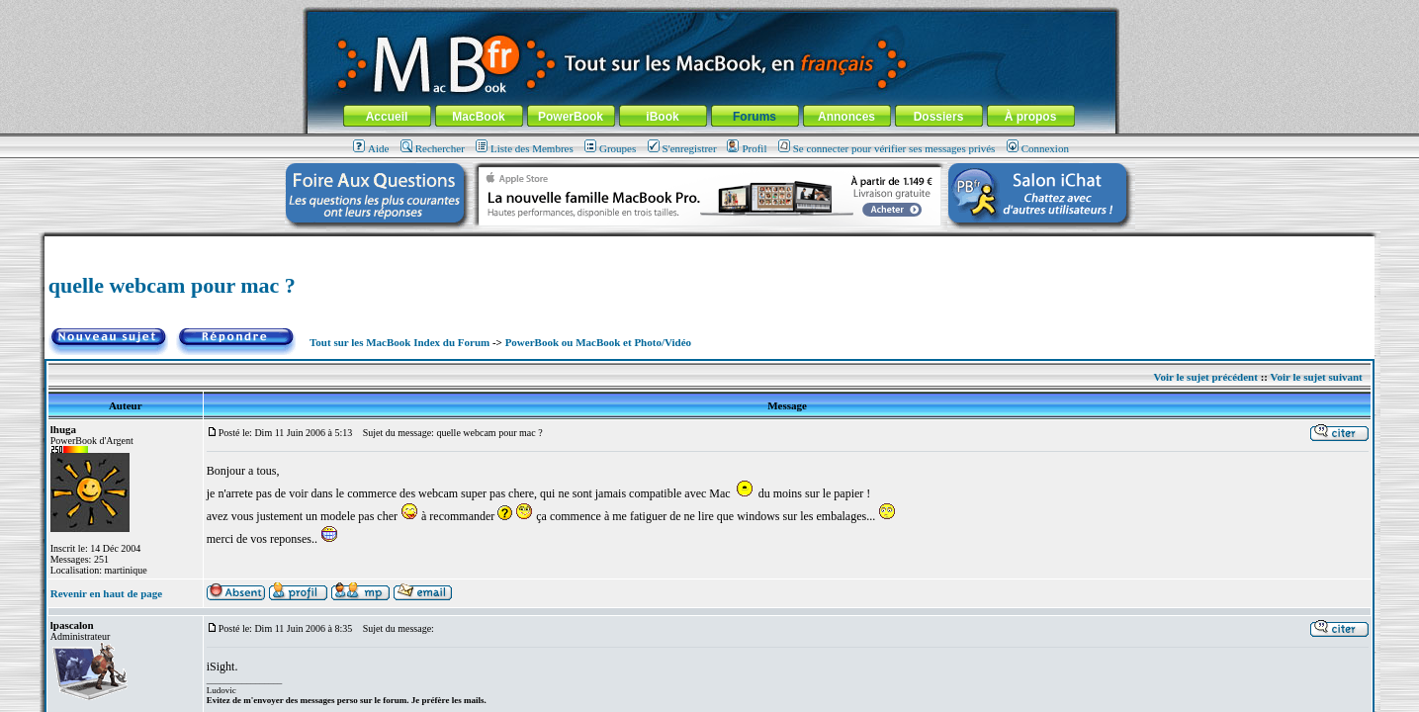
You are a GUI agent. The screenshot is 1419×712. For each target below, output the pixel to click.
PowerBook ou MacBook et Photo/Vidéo (598, 342)
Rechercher (432, 148)
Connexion (1038, 148)
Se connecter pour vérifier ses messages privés (887, 148)
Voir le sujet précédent (1206, 377)
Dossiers (939, 117)
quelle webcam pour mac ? (172, 285)
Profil (746, 148)
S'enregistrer (682, 148)
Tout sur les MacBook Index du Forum (399, 342)
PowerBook (570, 117)
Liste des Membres (525, 148)
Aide (371, 148)
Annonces (846, 117)
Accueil (387, 117)
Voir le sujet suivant (1317, 377)
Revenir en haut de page (106, 593)
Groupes (610, 148)
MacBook (478, 117)
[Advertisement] (709, 243)
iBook (662, 117)
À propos (1031, 117)
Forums (754, 117)
